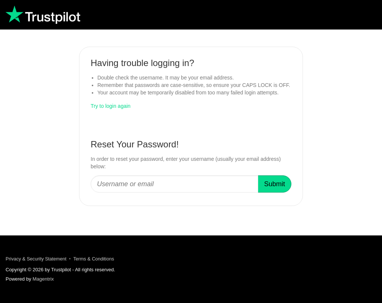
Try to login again (111, 106)
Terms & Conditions (93, 259)
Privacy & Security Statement (36, 259)
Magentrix (43, 279)
